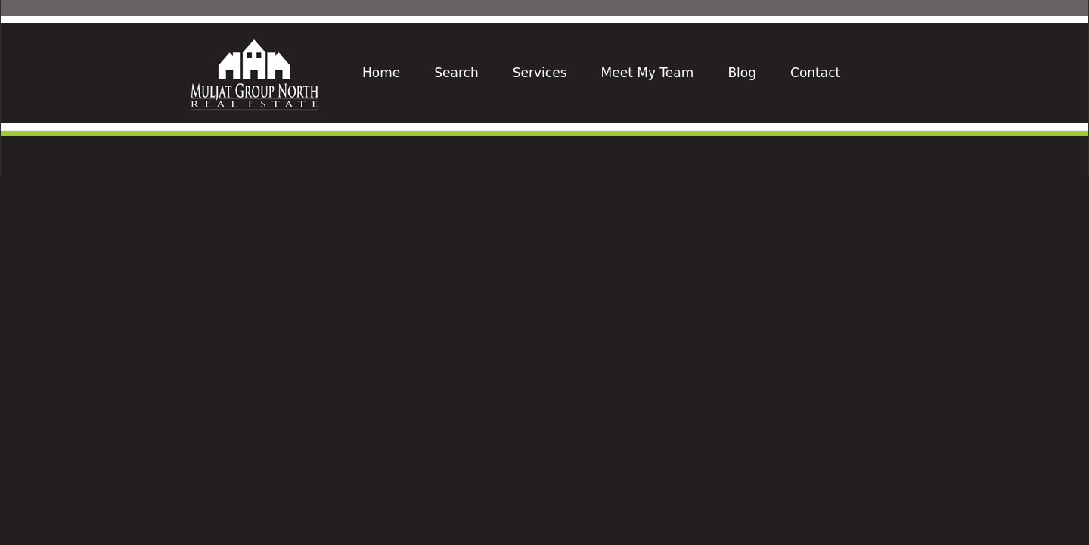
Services (540, 72)
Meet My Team (647, 72)
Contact (815, 72)
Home (381, 72)
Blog (742, 72)
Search (456, 72)
